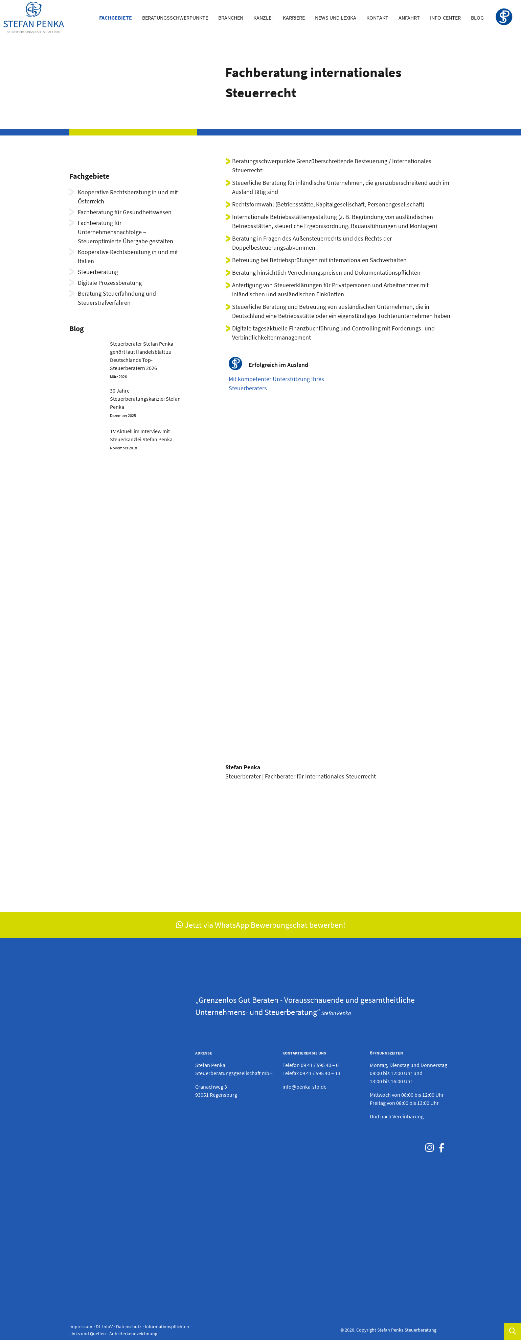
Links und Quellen (87, 1334)
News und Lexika (335, 17)
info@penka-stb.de (304, 1086)
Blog (477, 17)
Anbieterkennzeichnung (133, 1334)
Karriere (294, 17)
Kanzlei (263, 17)
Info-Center (445, 17)
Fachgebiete (115, 17)
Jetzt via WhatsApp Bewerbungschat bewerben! (260, 925)
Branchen (230, 17)
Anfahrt (409, 17)
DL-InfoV (104, 1326)
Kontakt (377, 17)
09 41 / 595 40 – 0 (320, 1065)
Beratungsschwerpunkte (175, 17)
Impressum (80, 1326)
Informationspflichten (167, 1326)
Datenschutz (128, 1326)
